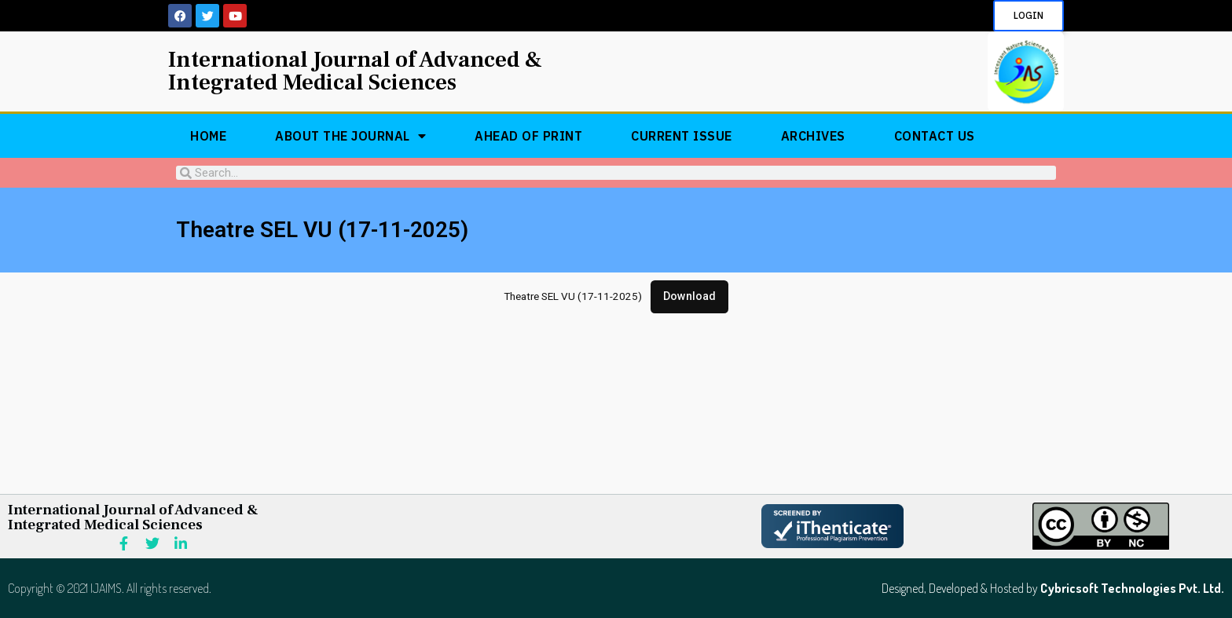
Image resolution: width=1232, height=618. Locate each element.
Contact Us (934, 136)
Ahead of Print (528, 136)
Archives (813, 136)
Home (208, 136)
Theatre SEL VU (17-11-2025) (573, 296)
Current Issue (681, 136)
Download (689, 296)
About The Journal (350, 136)
